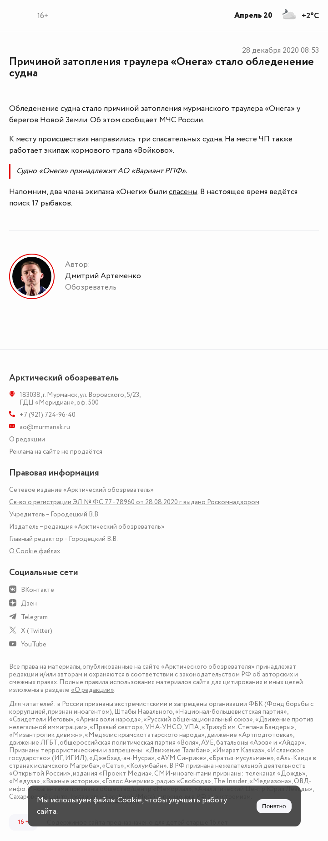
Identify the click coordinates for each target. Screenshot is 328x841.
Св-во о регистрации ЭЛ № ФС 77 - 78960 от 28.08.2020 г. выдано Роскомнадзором (134, 502)
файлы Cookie (117, 800)
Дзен (29, 603)
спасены (183, 191)
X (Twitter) (36, 631)
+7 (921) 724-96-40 (48, 415)
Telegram (34, 617)
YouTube (33, 644)
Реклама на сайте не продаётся (55, 452)
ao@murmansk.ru (45, 427)
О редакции (27, 439)
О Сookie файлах (34, 551)
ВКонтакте (37, 590)
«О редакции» (92, 690)
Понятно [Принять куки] (274, 806)
